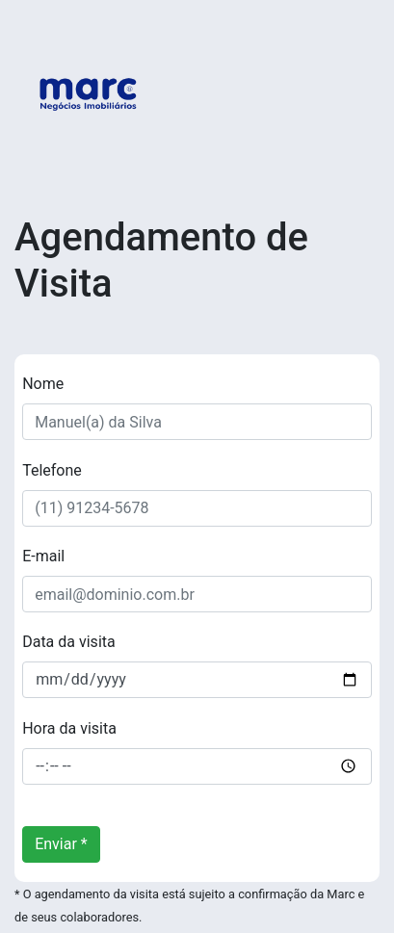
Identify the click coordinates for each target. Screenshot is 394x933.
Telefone (52, 470)
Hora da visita (69, 728)
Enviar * (61, 844)
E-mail (43, 556)
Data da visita (69, 642)
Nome (43, 384)
